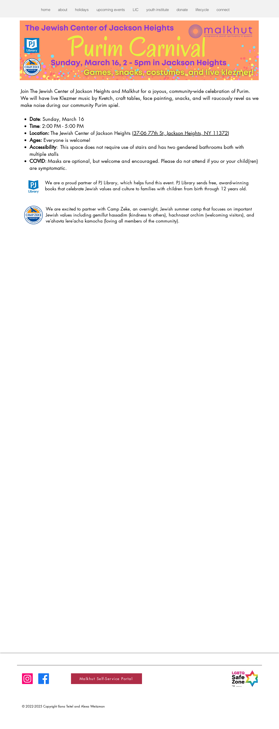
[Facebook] (43, 678)
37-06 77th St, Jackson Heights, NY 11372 (181, 133)
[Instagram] (27, 678)
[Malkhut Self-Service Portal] (106, 678)
